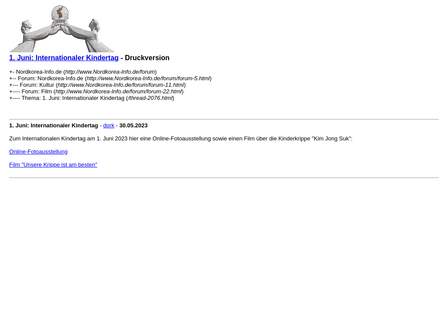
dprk (108, 125)
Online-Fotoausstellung (38, 151)
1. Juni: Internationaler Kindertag (64, 57)
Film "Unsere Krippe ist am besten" (53, 164)
